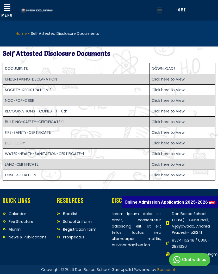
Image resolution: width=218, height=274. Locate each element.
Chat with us (189, 260)
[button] (159, 10)
